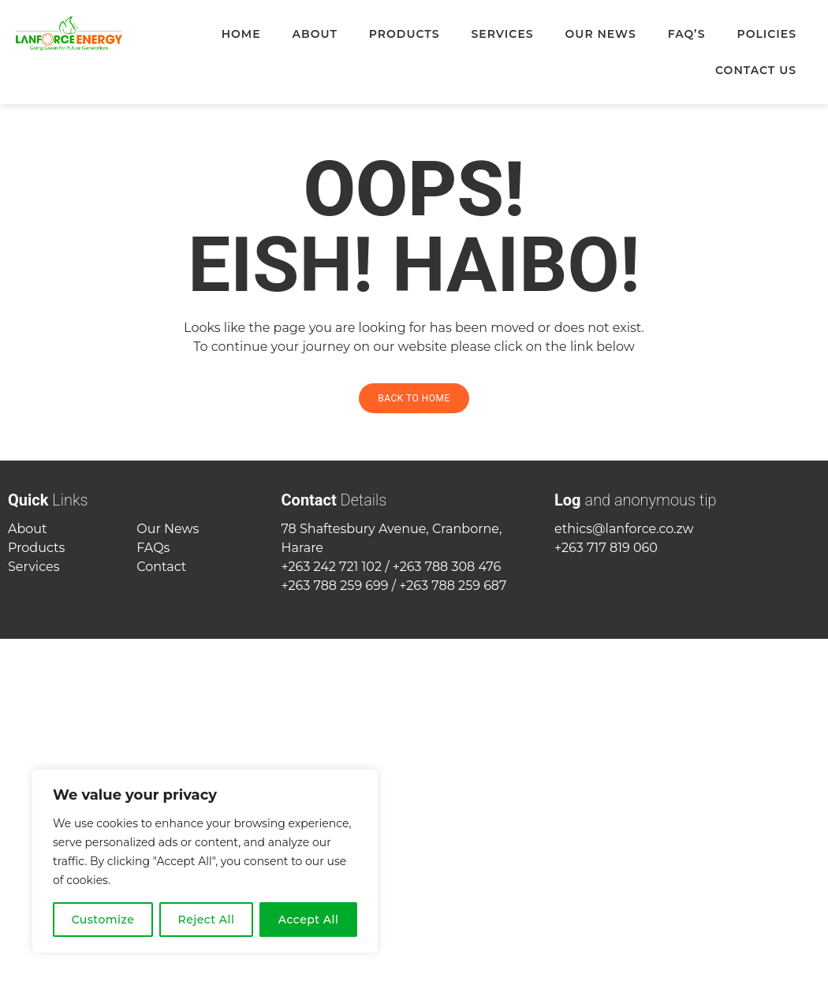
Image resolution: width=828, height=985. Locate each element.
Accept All (308, 919)
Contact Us (755, 70)
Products (404, 34)
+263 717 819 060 (606, 547)
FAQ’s (687, 34)
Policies (766, 34)
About (315, 34)
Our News (600, 34)
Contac (158, 566)
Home (241, 34)
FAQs (153, 547)
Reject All (206, 919)
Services (502, 34)
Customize (103, 919)
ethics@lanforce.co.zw (624, 528)
